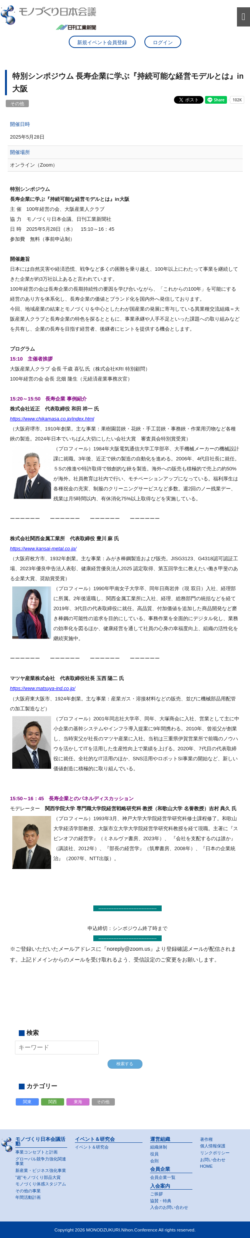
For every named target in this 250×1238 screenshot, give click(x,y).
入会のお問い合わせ (169, 1207)
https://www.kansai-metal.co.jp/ (44, 549)
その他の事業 (28, 1190)
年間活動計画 (28, 1197)
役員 (154, 1154)
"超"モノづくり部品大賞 (38, 1177)
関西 (52, 1102)
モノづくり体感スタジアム (40, 1184)
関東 (27, 1102)
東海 (78, 1102)
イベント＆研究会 (92, 1147)
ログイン (163, 43)
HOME (206, 1166)
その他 (103, 1102)
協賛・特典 (160, 1200)
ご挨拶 (156, 1194)
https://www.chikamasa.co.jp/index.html (53, 419)
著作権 (206, 1139)
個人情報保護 (212, 1146)
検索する (124, 1064)
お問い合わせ (212, 1159)
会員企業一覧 (162, 1177)
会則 (154, 1161)
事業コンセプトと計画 (36, 1152)
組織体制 (158, 1147)
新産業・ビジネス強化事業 (40, 1170)
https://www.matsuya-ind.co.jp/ (44, 689)
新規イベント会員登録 (102, 43)
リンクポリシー (215, 1152)
